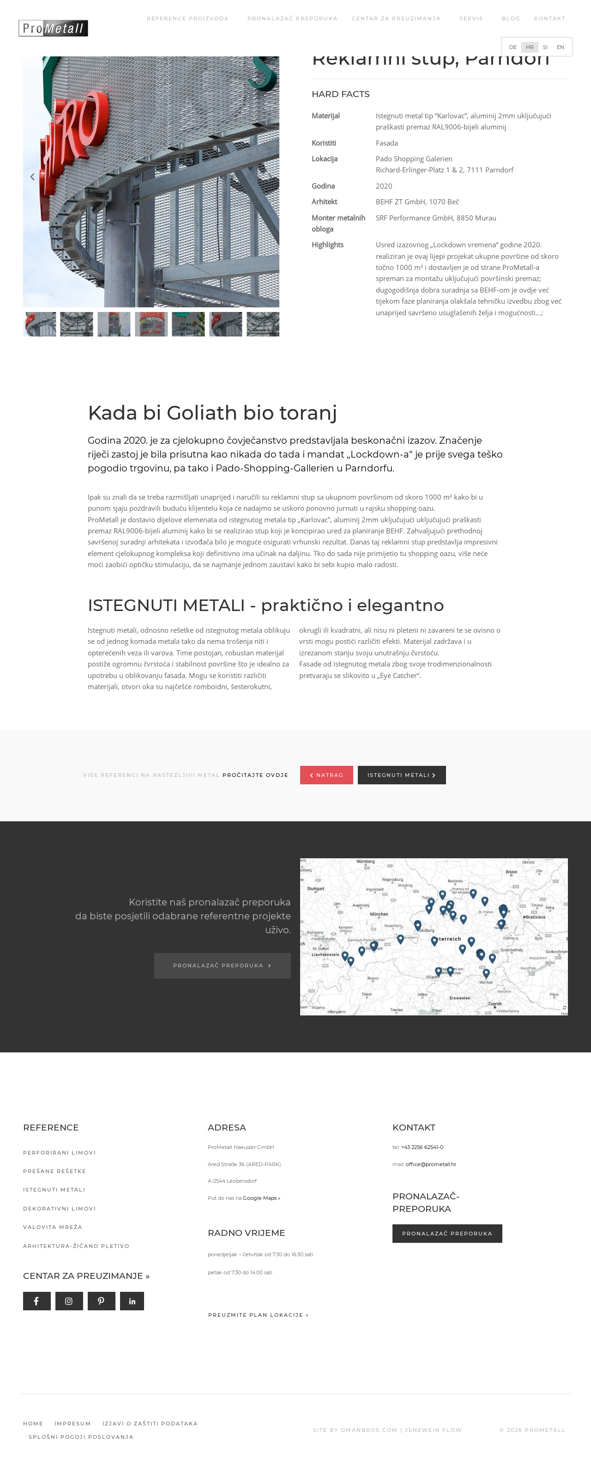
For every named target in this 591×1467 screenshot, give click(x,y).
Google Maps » (261, 1198)
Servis (473, 18)
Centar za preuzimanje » (86, 1276)
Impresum (72, 1423)
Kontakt (550, 18)
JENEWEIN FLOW (433, 1430)
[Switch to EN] (560, 47)
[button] (153, 177)
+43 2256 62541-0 (422, 1147)
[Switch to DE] (513, 47)
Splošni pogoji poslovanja (81, 1437)
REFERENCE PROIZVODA (190, 18)
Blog (511, 18)
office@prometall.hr (431, 1164)
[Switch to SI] (545, 47)
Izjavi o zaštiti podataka (150, 1423)
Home (33, 1423)
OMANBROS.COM (369, 1430)
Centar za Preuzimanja (399, 18)
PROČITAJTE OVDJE (256, 775)
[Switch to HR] (529, 47)
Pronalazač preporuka (292, 18)
